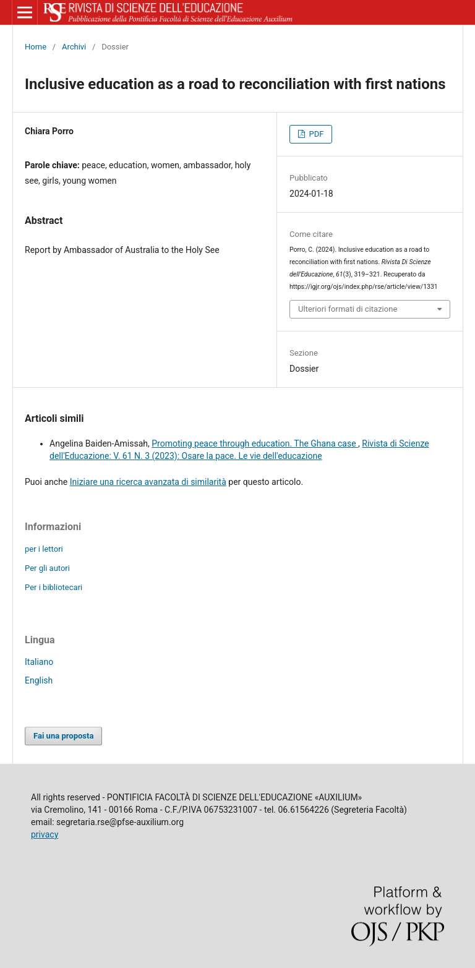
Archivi (74, 46)
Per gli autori (47, 568)
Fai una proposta (63, 735)
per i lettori (44, 549)
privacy (44, 834)
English (39, 680)
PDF (315, 134)
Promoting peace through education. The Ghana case (255, 443)
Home (35, 46)
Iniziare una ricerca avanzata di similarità (148, 482)
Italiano (39, 662)
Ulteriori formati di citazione (347, 309)
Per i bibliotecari (53, 587)
